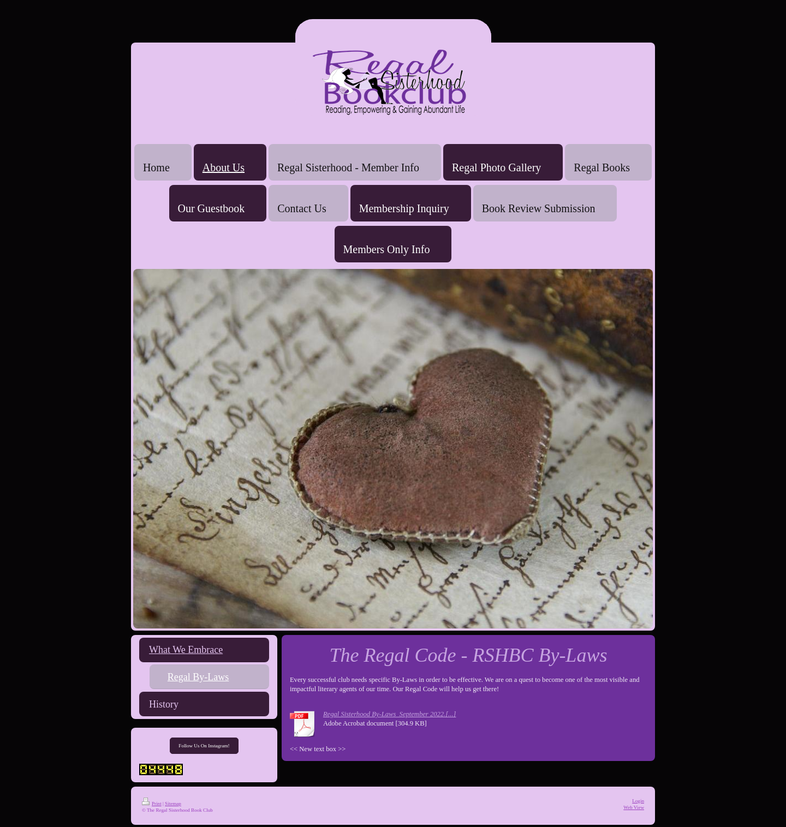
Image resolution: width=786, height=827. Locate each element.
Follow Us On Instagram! (203, 745)
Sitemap (173, 803)
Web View (633, 807)
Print (152, 803)
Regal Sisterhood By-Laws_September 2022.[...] (389, 714)
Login (638, 801)
